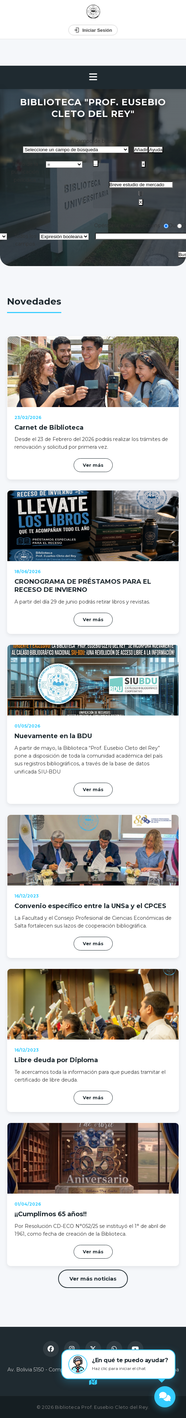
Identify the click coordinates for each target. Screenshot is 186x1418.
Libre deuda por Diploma (56, 1060)
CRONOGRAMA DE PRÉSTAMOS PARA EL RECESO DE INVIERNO (82, 586)
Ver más (93, 465)
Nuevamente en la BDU (53, 736)
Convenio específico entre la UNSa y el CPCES (90, 906)
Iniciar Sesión (93, 30)
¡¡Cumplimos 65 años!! (50, 1214)
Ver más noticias (93, 1278)
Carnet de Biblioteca (48, 427)
